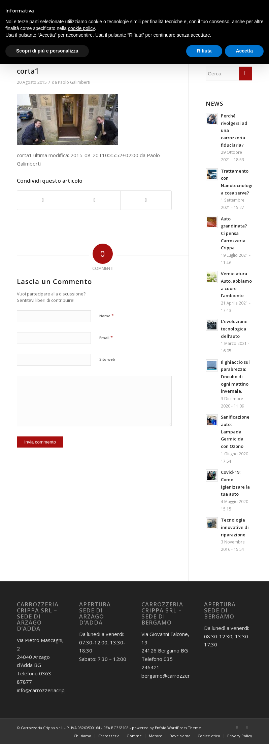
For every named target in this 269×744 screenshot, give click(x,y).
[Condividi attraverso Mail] (146, 200)
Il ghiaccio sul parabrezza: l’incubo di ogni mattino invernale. (235, 376)
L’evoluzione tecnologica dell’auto (234, 328)
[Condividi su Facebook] (43, 200)
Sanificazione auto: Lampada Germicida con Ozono (235, 431)
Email (106, 337)
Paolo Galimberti (74, 82)
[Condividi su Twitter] (94, 200)
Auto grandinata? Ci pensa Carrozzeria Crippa (234, 233)
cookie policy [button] (81, 28)
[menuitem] (82, 736)
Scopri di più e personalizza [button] (47, 51)
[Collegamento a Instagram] (247, 727)
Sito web (107, 359)
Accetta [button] (244, 51)
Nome (106, 316)
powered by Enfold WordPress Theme (166, 727)
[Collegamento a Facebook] (237, 727)
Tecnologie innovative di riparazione (235, 527)
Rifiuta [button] (204, 51)
